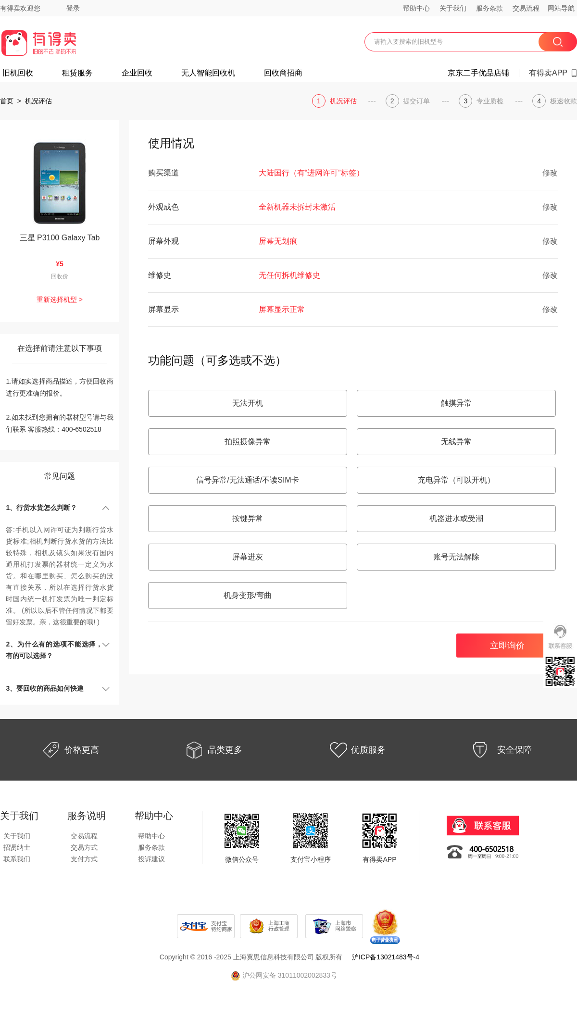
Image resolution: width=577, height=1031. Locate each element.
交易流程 (526, 8)
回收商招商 (283, 73)
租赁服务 (77, 73)
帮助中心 (416, 8)
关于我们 (452, 8)
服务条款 (489, 8)
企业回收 (137, 73)
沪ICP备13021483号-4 (385, 957)
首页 (6, 101)
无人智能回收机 (208, 73)
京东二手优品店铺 (478, 73)
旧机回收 (17, 73)
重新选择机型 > (60, 299)
